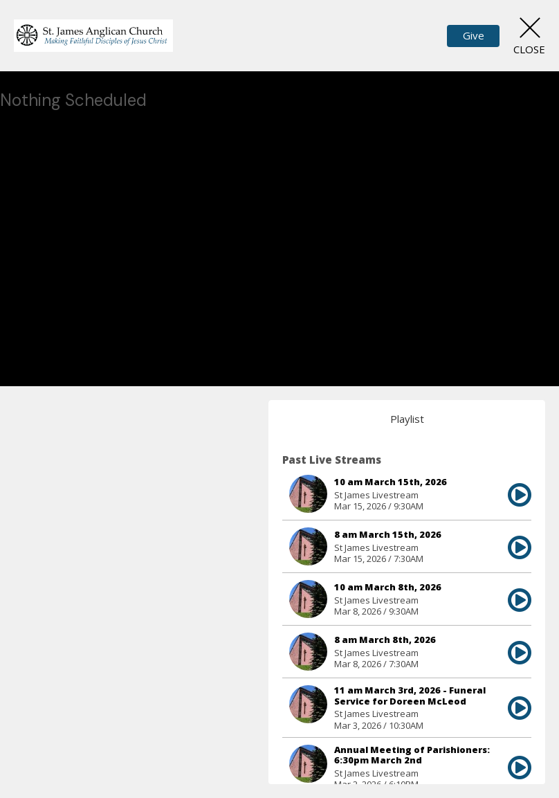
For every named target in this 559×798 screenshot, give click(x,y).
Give (473, 35)
